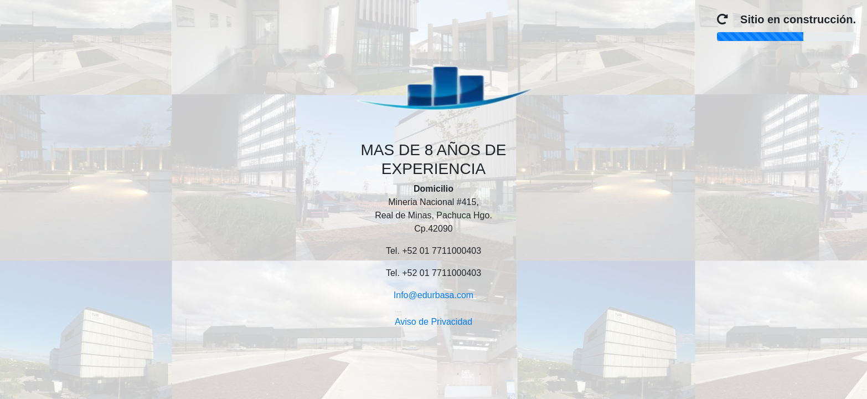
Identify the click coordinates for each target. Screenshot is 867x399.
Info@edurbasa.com (433, 295)
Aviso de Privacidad (433, 321)
